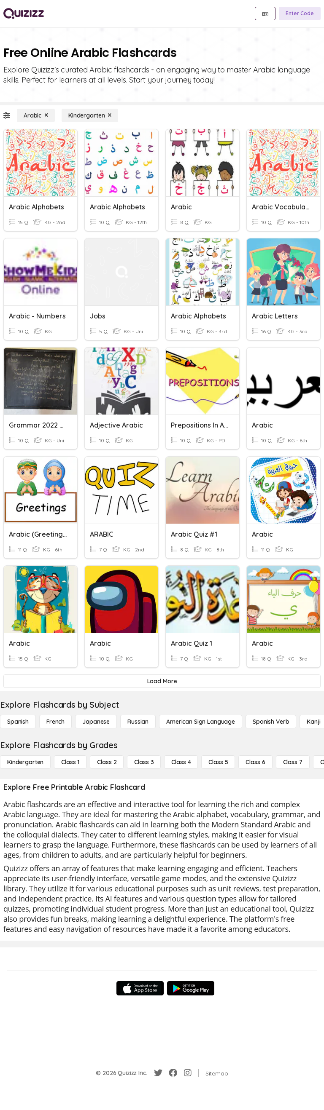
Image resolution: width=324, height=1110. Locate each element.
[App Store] (140, 988)
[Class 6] (255, 762)
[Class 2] (107, 762)
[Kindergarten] (90, 115)
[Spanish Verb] (271, 721)
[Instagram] (188, 1073)
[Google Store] (190, 988)
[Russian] (138, 721)
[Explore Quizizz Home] (23, 13)
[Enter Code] (300, 13)
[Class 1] (70, 762)
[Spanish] (18, 721)
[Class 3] (144, 762)
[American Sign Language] (200, 721)
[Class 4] (181, 762)
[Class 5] (218, 762)
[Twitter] (158, 1073)
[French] (55, 721)
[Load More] (162, 681)
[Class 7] (293, 762)
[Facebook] (173, 1073)
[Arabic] (36, 115)
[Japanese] (96, 721)
